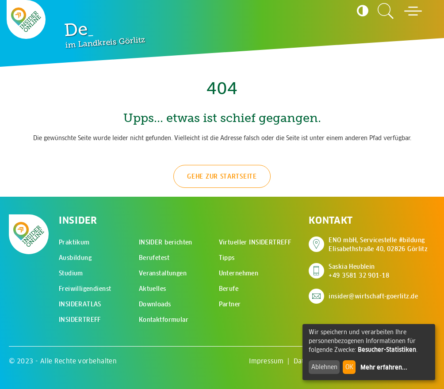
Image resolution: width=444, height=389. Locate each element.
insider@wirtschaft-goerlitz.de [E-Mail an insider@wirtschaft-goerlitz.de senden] (373, 296)
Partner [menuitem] (230, 304)
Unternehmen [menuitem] (239, 273)
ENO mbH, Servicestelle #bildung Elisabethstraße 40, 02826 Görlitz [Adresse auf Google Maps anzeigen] (378, 244)
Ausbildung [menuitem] (75, 257)
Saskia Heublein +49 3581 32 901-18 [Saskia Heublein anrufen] (359, 271)
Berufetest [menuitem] (154, 257)
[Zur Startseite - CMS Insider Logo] (26, 20)
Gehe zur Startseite (221, 176)
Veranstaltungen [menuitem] (163, 273)
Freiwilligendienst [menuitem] (85, 288)
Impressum (266, 361)
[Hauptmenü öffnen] (413, 11)
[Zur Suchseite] (386, 11)
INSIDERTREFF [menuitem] (80, 319)
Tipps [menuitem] (227, 257)
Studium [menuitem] (71, 273)
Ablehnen (324, 366)
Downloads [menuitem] (155, 304)
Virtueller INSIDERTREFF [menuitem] (255, 242)
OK (349, 366)
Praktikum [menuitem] (74, 242)
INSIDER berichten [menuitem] (165, 242)
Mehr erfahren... (383, 367)
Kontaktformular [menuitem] (163, 319)
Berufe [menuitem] (229, 288)
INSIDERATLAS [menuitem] (80, 304)
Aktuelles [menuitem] (152, 288)
